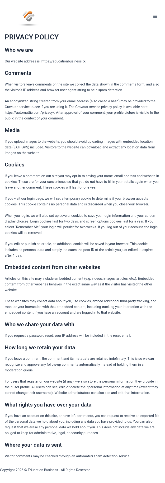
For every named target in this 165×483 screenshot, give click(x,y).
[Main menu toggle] (155, 16)
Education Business (43, 470)
